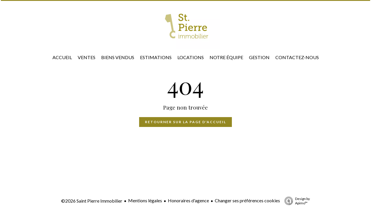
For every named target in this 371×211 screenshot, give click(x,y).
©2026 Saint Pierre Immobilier (91, 200)
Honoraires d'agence (188, 200)
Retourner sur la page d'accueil (185, 122)
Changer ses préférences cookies (247, 200)
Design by (295, 201)
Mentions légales (145, 200)
